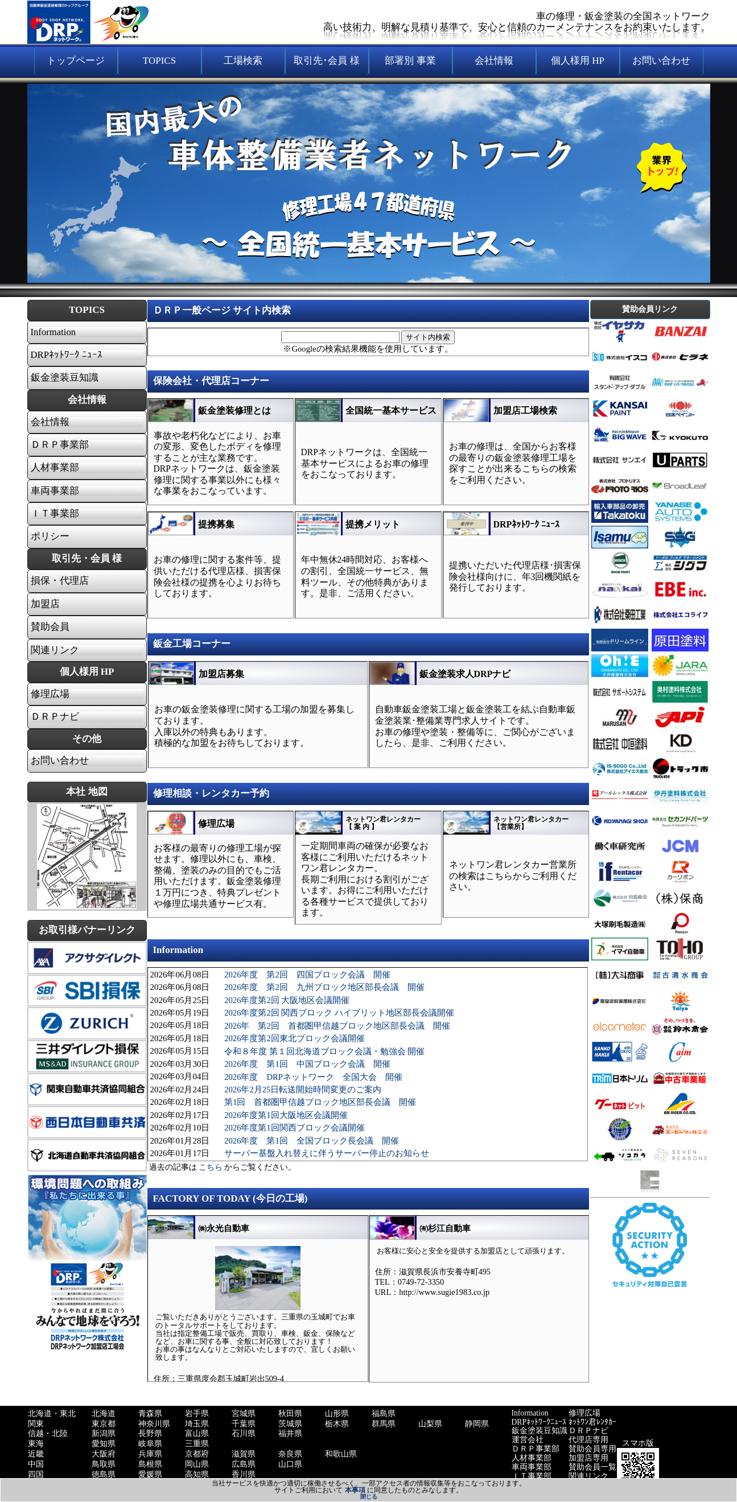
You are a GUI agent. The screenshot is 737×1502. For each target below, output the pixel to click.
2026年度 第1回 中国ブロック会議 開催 (307, 1063)
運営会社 (528, 1439)
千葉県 (244, 1424)
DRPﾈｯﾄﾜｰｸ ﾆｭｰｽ (67, 355)
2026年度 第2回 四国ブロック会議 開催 (307, 974)
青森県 (150, 1413)
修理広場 (50, 694)
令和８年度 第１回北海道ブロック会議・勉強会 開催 (324, 1051)
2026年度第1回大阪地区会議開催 (286, 1115)
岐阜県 (150, 1443)
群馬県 (384, 1424)
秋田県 (290, 1413)
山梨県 (430, 1424)
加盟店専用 (588, 1458)
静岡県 (477, 1424)
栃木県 (337, 1424)
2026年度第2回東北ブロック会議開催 (294, 1038)
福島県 (384, 1413)
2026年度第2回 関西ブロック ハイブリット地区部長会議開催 (339, 1012)
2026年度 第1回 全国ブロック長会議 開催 (311, 1140)
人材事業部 (55, 468)
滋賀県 (244, 1454)
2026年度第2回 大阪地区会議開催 (286, 1000)
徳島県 (104, 1474)
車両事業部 (55, 491)
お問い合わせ (60, 761)
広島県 (244, 1464)
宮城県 (244, 1413)
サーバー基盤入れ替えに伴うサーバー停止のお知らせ (326, 1153)
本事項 (355, 1490)
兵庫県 (150, 1454)
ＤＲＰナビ (55, 717)
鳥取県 (104, 1464)
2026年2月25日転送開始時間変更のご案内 (302, 1089)
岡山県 (197, 1464)
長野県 (150, 1433)
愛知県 (104, 1443)
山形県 (337, 1413)
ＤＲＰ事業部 (60, 445)
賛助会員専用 (592, 1449)
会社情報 (50, 422)
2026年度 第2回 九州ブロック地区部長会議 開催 (324, 987)
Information (53, 332)
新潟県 (104, 1433)
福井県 (290, 1433)
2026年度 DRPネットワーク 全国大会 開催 (313, 1077)
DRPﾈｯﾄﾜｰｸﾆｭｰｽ (539, 1422)
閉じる (368, 1496)
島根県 (150, 1464)
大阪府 (104, 1454)
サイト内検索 (428, 337)
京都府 (197, 1454)
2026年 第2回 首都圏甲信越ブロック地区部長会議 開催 (337, 1025)
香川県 (244, 1474)
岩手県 (197, 1413)
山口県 (290, 1464)
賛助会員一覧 (592, 1467)
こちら (211, 1167)
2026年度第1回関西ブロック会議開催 (294, 1127)
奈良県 (290, 1454)
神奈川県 (154, 1424)
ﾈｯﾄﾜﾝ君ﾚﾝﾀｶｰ (592, 1422)
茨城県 (290, 1424)
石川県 (244, 1433)
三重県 (197, 1443)
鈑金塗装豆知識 (539, 1430)
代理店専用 (588, 1439)
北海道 (104, 1413)
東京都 (104, 1424)
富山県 (197, 1433)
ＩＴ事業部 (55, 514)
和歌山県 (341, 1454)
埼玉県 (197, 1424)
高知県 (197, 1474)
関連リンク (55, 650)
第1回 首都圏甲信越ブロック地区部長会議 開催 (320, 1102)
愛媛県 (150, 1474)
